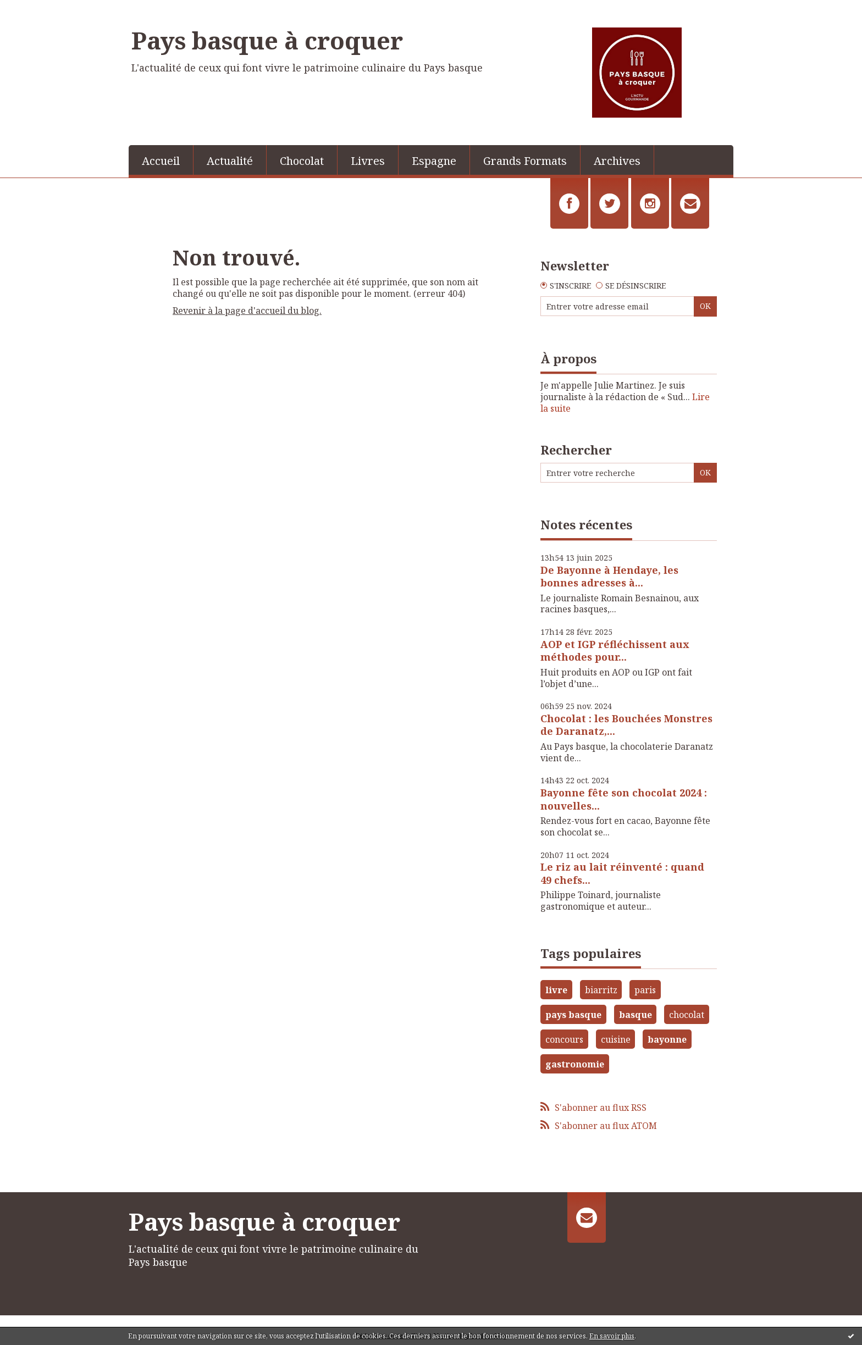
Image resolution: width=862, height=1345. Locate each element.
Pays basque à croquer (267, 40)
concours (564, 1039)
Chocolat (302, 160)
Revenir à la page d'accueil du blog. (247, 311)
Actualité (230, 160)
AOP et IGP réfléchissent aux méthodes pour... (614, 650)
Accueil (161, 160)
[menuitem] (161, 160)
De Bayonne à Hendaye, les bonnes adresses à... (609, 576)
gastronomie (574, 1064)
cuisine (616, 1039)
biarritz (601, 990)
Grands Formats (525, 160)
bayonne (667, 1039)
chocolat (686, 1015)
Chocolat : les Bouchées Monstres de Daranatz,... (626, 725)
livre (556, 990)
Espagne (434, 160)
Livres (368, 160)
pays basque (573, 1015)
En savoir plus (611, 1336)
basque (635, 1015)
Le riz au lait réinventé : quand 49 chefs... (622, 873)
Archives (617, 160)
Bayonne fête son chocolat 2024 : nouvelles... (623, 799)
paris (645, 990)
